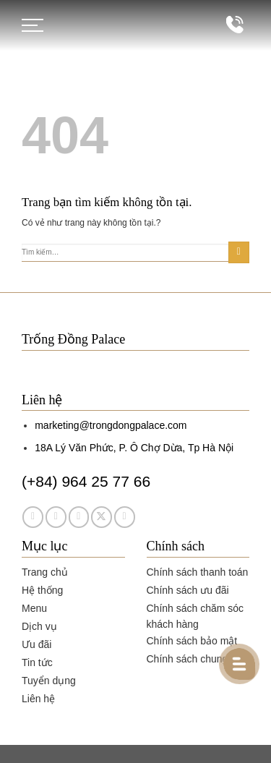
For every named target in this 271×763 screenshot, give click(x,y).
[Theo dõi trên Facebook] (32, 516)
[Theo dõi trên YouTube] (124, 516)
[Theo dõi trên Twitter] (101, 516)
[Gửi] (238, 252)
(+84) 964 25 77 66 (86, 481)
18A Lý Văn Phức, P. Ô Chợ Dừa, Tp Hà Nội (134, 447)
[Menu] (32, 25)
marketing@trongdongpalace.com (110, 425)
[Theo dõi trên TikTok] (79, 516)
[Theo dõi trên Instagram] (56, 516)
